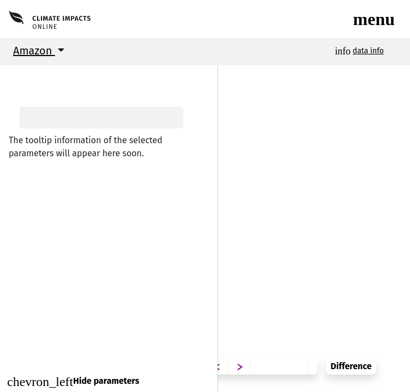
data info (368, 51)
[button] (16, 76)
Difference (376, 358)
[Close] (109, 381)
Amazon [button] (34, 50)
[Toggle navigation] (374, 19)
